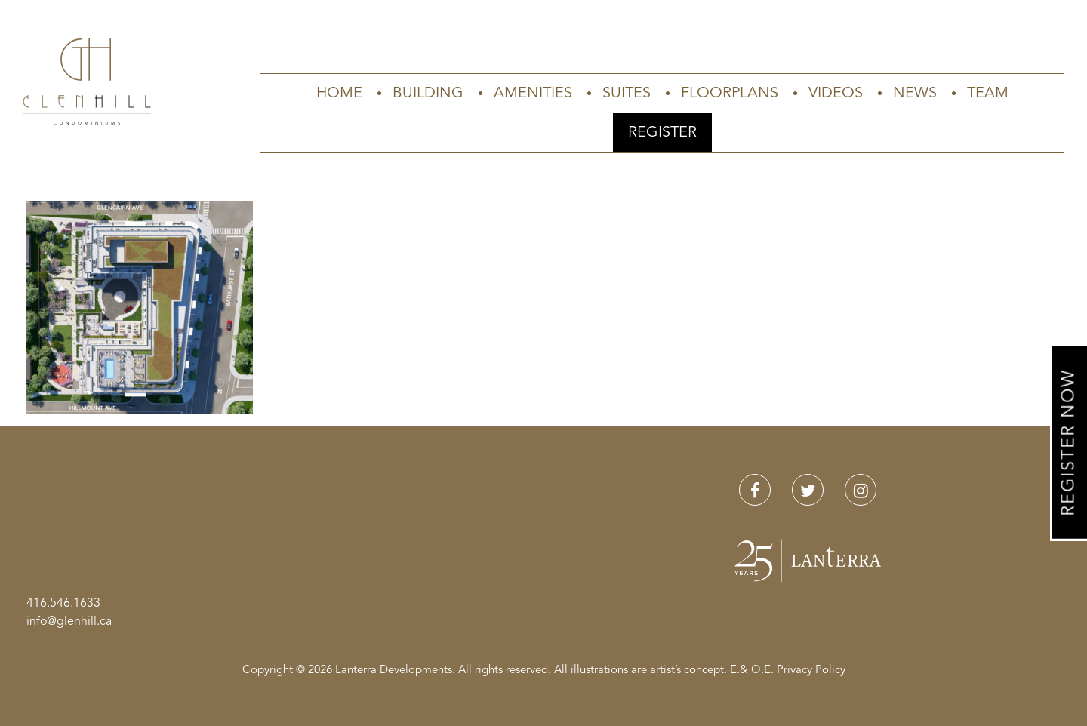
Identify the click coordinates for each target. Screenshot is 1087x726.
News (915, 93)
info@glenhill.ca (69, 622)
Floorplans (729, 93)
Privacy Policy (811, 670)
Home (339, 93)
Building (428, 93)
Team (987, 93)
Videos (835, 93)
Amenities (533, 93)
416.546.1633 (63, 604)
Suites (626, 93)
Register (662, 132)
